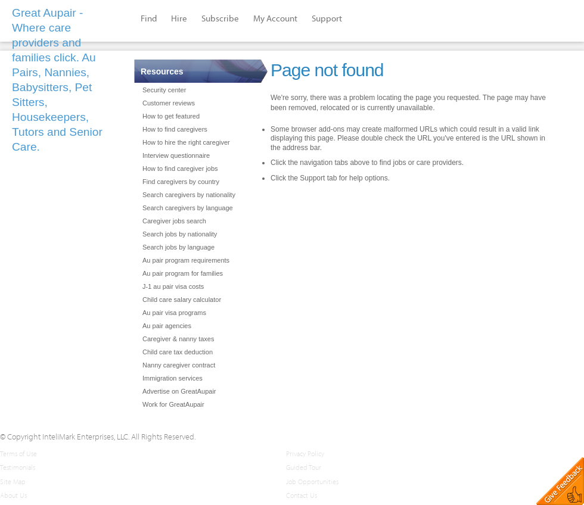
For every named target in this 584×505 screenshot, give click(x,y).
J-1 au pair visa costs (173, 286)
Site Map (13, 481)
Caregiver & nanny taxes (178, 338)
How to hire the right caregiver (186, 142)
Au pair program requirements (185, 260)
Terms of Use (18, 453)
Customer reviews (168, 103)
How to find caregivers (174, 129)
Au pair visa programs (174, 312)
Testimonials (17, 467)
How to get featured (171, 116)
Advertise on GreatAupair (179, 391)
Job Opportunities (312, 481)
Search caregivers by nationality (188, 194)
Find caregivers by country (180, 181)
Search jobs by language (178, 247)
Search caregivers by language (187, 207)
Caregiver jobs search (174, 221)
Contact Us (301, 495)
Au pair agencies (166, 325)
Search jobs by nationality (179, 234)
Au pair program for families (182, 273)
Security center (164, 89)
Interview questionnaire (176, 155)
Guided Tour (303, 467)
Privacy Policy (305, 453)
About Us (13, 495)
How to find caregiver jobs (180, 168)
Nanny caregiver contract (178, 365)
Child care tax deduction (177, 352)
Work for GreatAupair (173, 404)
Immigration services (172, 378)
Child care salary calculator (181, 299)
